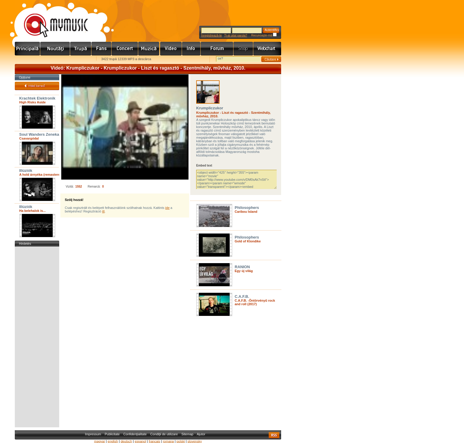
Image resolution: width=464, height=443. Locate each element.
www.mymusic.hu (51, 19)
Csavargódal (29, 138)
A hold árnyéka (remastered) (41, 174)
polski (180, 441)
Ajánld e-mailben (77, 59)
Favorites (27, 59)
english (113, 441)
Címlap (27, 48)
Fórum (217, 48)
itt (103, 211)
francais (154, 441)
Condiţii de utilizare (164, 434)
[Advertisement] (37, 337)
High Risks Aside (32, 102)
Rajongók (101, 48)
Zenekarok (80, 48)
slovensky (195, 441)
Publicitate (112, 434)
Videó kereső (37, 86)
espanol (140, 441)
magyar (99, 441)
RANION (242, 267)
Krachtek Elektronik (37, 98)
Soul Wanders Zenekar (40, 134)
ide (167, 207)
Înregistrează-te (211, 35)
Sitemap (187, 434)
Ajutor (201, 434)
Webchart (267, 48)
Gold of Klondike (248, 241)
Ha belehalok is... (32, 210)
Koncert (125, 48)
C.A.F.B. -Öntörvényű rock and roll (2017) (255, 302)
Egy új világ (244, 271)
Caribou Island (246, 211)
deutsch (126, 441)
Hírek (55, 48)
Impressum (93, 434)
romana (168, 441)
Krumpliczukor (209, 108)
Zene (149, 48)
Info (191, 48)
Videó (171, 48)
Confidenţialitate (135, 434)
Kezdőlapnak (52, 59)
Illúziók (25, 170)
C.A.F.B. (242, 296)
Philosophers (247, 207)
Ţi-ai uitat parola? (235, 35)
